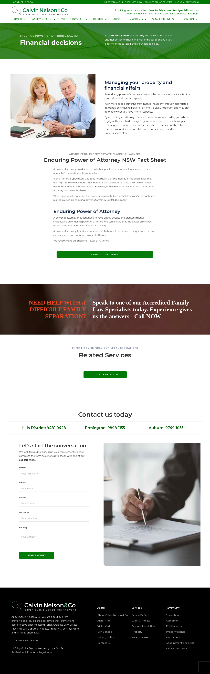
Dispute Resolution (107, 19)
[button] (19, 19)
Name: (20, 467)
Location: (22, 512)
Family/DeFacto (141, 615)
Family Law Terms (177, 648)
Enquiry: (21, 527)
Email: (20, 482)
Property (137, 631)
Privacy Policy (105, 637)
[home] (40, 10)
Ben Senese (104, 631)
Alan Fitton (104, 620)
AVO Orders (173, 637)
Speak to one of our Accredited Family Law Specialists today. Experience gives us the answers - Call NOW (142, 309)
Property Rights (175, 631)
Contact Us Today (102, 254)
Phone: (20, 497)
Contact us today (105, 374)
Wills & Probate (141, 620)
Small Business (163, 19)
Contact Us (104, 643)
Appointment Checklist (180, 643)
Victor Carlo (104, 626)
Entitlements (174, 626)
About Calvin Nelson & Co (112, 615)
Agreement (172, 620)
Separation (172, 615)
